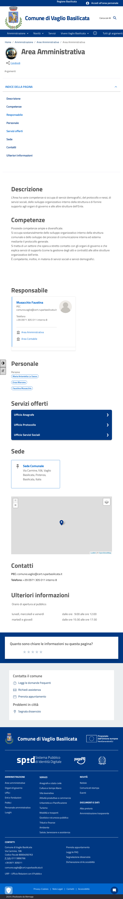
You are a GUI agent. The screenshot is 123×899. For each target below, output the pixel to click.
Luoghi (8, 812)
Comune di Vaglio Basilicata (57, 18)
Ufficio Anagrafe (24, 415)
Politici (8, 802)
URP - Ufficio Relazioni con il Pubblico (23, 873)
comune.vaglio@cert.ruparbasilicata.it (24, 867)
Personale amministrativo (18, 807)
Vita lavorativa (47, 793)
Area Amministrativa (74, 42)
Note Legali (57, 889)
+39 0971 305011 (13, 862)
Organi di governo (13, 788)
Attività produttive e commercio (55, 798)
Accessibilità (83, 889)
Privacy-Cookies (41, 889)
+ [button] (15, 500)
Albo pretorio (86, 808)
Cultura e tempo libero (50, 788)
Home (8, 42)
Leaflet (93, 553)
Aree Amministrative (48, 42)
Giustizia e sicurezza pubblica (54, 817)
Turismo (44, 808)
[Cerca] (114, 17)
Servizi (43, 777)
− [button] (15, 505)
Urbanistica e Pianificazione (53, 803)
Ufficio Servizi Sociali (27, 435)
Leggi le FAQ (72, 852)
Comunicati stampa (89, 788)
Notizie (83, 783)
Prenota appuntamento (78, 847)
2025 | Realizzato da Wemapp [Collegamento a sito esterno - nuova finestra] (19, 896)
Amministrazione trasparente (94, 813)
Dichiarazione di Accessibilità (80, 862)
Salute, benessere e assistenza (55, 832)
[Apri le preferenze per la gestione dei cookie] (9, 890)
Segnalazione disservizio (78, 857)
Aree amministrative (15, 783)
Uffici (7, 793)
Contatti (10, 842)
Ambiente (44, 827)
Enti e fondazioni (13, 797)
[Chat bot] (114, 890)
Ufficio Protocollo (25, 425)
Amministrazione (24, 42)
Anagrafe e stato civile (51, 783)
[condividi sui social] (13, 62)
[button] (102, 3)
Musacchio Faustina (29, 302)
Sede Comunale (33, 465)
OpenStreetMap (105, 553)
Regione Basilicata (67, 1)
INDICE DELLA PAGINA (20, 87)
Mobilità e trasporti (49, 813)
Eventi (83, 793)
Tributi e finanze (47, 822)
